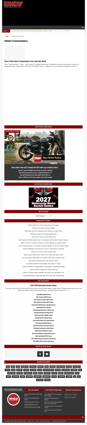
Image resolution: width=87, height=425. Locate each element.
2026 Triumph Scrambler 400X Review (43, 299)
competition (60, 366)
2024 (18, 366)
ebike (13, 370)
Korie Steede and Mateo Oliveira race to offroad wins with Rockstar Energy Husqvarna (43, 240)
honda (58, 370)
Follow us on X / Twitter (70, 394)
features (33, 370)
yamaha (47, 380)
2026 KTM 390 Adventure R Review (32, 407)
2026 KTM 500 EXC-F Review (43, 307)
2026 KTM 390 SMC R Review (31, 404)
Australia (33, 366)
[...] (68, 290)
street (22, 376)
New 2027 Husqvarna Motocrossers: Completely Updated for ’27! (35, 172)
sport (8, 376)
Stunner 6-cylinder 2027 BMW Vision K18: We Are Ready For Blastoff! (35, 170)
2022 (8, 366)
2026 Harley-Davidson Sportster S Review (43, 325)
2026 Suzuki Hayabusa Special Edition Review (43, 333)
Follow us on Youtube (70, 397)
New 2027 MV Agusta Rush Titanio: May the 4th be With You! (35, 175)
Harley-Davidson (48, 370)
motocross (11, 373)
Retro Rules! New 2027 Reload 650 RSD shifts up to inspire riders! (34, 167)
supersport (46, 376)
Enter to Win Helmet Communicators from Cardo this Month (25, 61)
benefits (40, 366)
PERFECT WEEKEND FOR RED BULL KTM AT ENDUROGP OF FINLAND (43, 249)
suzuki (54, 376)
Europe (26, 370)
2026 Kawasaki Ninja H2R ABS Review (43, 312)
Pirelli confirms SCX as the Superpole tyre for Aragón (43, 225)
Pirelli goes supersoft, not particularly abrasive (43, 234)
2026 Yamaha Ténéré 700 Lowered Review (43, 320)
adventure (25, 366)
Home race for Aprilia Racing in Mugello (43, 228)
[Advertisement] (54, 12)
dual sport (76, 366)
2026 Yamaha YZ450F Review (43, 297)
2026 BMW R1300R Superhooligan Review (43, 341)
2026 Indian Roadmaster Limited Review (43, 328)
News (40, 373)
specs (77, 373)
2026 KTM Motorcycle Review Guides (43, 285)
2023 (13, 366)
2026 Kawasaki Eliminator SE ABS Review (43, 310)
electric (19, 370)
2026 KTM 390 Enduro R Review (31, 402)
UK (74, 376)
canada (52, 366)
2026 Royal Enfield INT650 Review (43, 336)
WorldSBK (40, 380)
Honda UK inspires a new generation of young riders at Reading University (43, 266)
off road (47, 373)
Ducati (7, 370)
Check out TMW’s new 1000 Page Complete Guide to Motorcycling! (35, 177)
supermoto (37, 376)
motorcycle (27, 373)
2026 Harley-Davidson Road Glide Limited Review (43, 338)
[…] (77, 66)
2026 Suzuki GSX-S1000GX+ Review (43, 315)
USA (79, 376)
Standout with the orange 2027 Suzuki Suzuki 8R (43, 269)
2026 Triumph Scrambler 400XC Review (43, 302)
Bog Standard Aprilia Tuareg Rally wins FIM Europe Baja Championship (43, 275)
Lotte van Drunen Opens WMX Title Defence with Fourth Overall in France (43, 258)
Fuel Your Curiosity (43, 281)
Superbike (29, 376)
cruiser (69, 366)
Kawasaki (73, 370)
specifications (69, 373)
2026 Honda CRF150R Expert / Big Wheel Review (43, 305)
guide (39, 370)
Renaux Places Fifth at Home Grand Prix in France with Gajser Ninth (43, 255)
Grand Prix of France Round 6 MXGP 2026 (43, 237)
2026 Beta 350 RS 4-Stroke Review (43, 318)
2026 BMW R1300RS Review (43, 294)
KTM (80, 370)
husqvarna (65, 370)
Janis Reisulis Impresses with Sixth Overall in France (43, 261)
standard (15, 376)
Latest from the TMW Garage (43, 127)
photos (54, 373)
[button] (82, 27)
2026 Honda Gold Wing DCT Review (43, 331)
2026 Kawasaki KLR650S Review (43, 323)
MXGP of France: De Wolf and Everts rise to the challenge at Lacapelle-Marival (43, 243)
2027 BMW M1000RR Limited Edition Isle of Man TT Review (43, 263)
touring (69, 376)
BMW (46, 366)
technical (61, 376)
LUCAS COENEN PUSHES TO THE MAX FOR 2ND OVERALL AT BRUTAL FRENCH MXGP (43, 246)
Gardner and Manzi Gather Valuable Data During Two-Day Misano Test (43, 272)
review (61, 373)
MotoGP (19, 373)
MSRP (35, 373)
